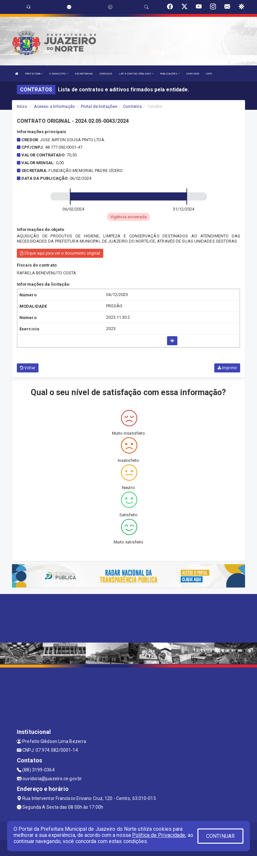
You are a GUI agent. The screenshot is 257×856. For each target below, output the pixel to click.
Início (22, 106)
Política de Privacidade (158, 835)
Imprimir (227, 368)
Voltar (27, 368)
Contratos (132, 106)
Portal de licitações (99, 106)
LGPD (209, 73)
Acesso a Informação (54, 106)
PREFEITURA (34, 73)
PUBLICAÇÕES (170, 73)
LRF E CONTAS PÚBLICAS (136, 73)
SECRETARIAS (84, 73)
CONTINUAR (220, 836)
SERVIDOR (192, 73)
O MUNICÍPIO (58, 73)
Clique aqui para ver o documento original (60, 253)
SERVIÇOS (106, 73)
